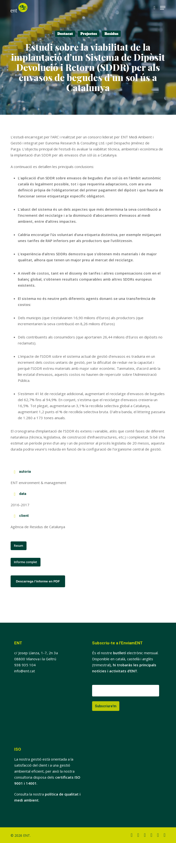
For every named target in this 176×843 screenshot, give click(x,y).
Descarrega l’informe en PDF (38, 581)
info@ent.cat (24, 670)
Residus (111, 33)
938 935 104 (25, 664)
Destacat (65, 33)
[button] (162, 7)
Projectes (88, 33)
